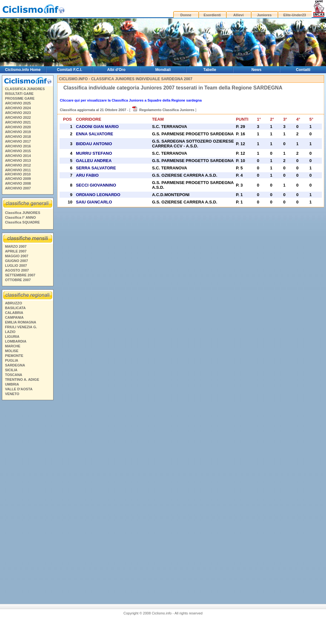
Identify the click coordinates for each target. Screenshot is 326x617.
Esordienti (212, 15)
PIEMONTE (14, 356)
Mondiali (163, 69)
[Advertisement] (27, 499)
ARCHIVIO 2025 (18, 103)
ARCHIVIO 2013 (18, 160)
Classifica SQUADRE (22, 222)
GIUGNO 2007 (16, 261)
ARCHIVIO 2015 (18, 151)
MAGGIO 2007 (16, 256)
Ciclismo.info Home (23, 69)
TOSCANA (13, 375)
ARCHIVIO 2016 (18, 146)
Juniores (264, 15)
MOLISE (11, 351)
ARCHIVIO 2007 (18, 188)
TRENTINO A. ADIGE (22, 379)
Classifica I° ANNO (20, 217)
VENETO (12, 394)
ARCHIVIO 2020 (18, 127)
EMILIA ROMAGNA (20, 322)
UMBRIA (12, 384)
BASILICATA (15, 308)
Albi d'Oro (116, 69)
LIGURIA (12, 336)
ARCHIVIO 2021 (18, 122)
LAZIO (10, 332)
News (256, 69)
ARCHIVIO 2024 (18, 108)
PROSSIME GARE (20, 98)
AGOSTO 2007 (17, 270)
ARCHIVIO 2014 (18, 156)
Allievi (238, 15)
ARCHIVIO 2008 (18, 183)
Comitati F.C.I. (69, 69)
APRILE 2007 (16, 251)
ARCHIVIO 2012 (18, 165)
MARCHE (12, 346)
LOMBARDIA (15, 341)
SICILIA (11, 370)
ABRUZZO (13, 303)
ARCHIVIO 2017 (18, 141)
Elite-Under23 (294, 15)
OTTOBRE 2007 (18, 280)
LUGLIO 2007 (16, 265)
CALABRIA (14, 313)
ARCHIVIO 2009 (18, 179)
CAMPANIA (14, 317)
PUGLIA (11, 360)
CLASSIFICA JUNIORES (25, 89)
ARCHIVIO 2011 (18, 170)
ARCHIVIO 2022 (18, 117)
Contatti (303, 69)
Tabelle (209, 69)
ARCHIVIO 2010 (18, 174)
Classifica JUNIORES (22, 213)
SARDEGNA (15, 365)
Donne (186, 15)
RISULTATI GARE (19, 94)
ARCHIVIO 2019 (18, 132)
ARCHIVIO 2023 (18, 113)
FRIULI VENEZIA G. (21, 327)
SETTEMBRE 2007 (20, 275)
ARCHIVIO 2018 (18, 136)
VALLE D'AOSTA (19, 389)
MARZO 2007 (16, 246)
